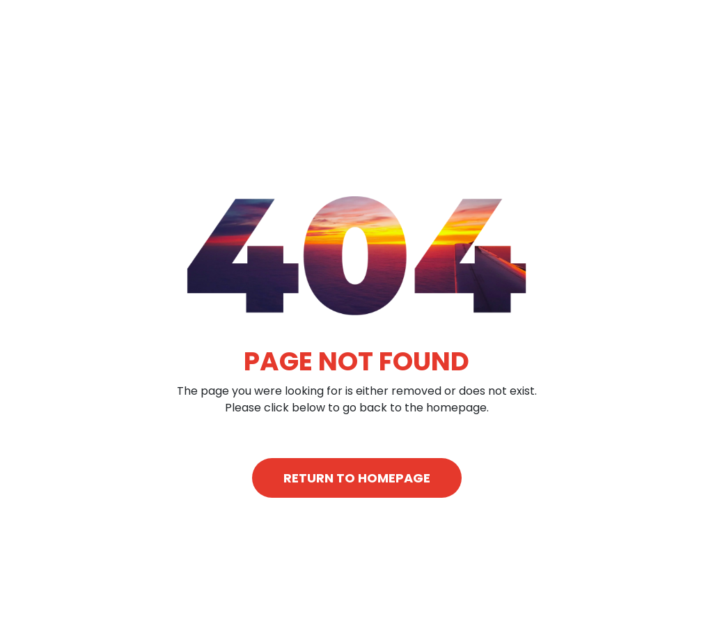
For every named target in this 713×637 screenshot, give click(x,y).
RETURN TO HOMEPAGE (356, 478)
